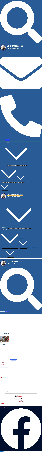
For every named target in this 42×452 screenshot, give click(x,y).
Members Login (3, 190)
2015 (22, 182)
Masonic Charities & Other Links (13, 182)
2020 (18, 182)
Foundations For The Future (11, 165)
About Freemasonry (4, 229)
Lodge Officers (15, 165)
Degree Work (10, 182)
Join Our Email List (14, 359)
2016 (21, 182)
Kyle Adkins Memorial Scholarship (19, 165)
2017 (20, 182)
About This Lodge (7, 142)
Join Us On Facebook (4, 362)
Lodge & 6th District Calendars (24, 165)
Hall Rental (4, 227)
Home (2, 227)
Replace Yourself (6, 190)
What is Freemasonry (4, 182)
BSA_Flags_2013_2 (2, 342)
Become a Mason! (7, 182)
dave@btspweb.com (21, 401)
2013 (23, 182)
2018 (19, 182)
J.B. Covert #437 (8, 165)
